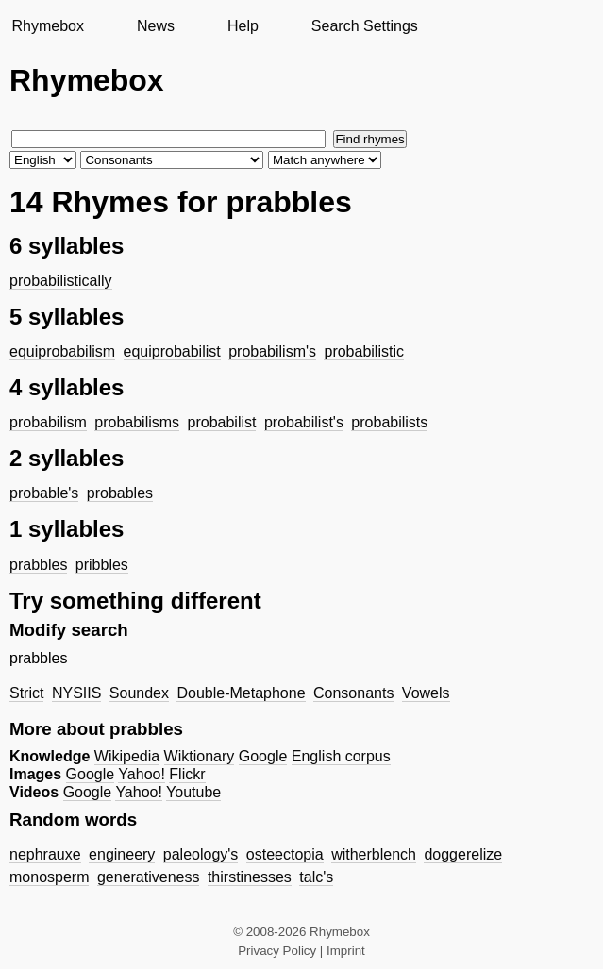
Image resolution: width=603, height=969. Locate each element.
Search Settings (364, 26)
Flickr (187, 774)
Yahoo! (141, 774)
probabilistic (363, 351)
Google (263, 756)
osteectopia (285, 854)
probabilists (389, 422)
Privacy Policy (277, 951)
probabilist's (303, 422)
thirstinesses (250, 877)
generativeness (148, 877)
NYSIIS (76, 693)
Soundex (139, 693)
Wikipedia (126, 756)
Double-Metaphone (240, 693)
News (156, 26)
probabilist (222, 422)
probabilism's (272, 351)
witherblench (373, 854)
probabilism (48, 422)
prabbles (38, 565)
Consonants (353, 693)
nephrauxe (45, 854)
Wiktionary (199, 756)
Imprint (346, 951)
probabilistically (60, 281)
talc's (316, 877)
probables (120, 493)
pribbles (101, 565)
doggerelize (463, 854)
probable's (43, 493)
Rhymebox (47, 26)
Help (243, 26)
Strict (26, 693)
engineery (122, 854)
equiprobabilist (172, 351)
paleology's (201, 854)
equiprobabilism (62, 351)
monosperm (49, 877)
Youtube (193, 792)
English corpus (341, 756)
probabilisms (136, 422)
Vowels (426, 693)
